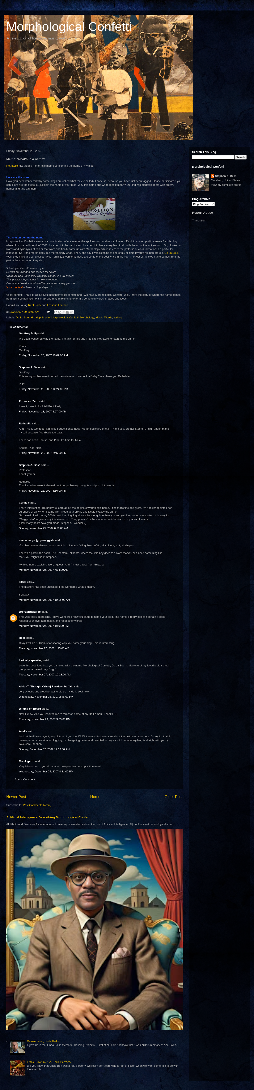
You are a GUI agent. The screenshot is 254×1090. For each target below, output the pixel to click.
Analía (23, 731)
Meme (46, 317)
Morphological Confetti (69, 27)
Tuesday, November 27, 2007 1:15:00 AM (44, 648)
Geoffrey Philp (28, 333)
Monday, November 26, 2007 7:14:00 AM (43, 569)
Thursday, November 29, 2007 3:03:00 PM (44, 719)
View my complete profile (226, 184)
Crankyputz (26, 761)
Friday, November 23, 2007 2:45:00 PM (43, 452)
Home (95, 797)
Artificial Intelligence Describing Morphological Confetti (48, 817)
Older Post (174, 797)
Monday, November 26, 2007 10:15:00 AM (44, 599)
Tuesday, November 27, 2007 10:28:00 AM (45, 674)
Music (99, 317)
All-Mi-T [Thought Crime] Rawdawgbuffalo (46, 686)
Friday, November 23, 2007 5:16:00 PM (43, 490)
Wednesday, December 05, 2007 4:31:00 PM (46, 771)
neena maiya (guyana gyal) (36, 540)
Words (108, 317)
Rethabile (12, 165)
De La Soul (171, 252)
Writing (118, 317)
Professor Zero (28, 401)
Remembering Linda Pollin (43, 1041)
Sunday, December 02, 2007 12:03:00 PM (44, 749)
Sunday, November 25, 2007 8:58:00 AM (43, 528)
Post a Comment (25, 779)
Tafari (22, 581)
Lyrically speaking (30, 660)
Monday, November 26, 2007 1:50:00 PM (44, 625)
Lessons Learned (57, 305)
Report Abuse (202, 212)
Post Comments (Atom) (37, 805)
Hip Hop (36, 317)
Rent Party (35, 305)
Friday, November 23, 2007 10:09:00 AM (43, 355)
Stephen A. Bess (29, 367)
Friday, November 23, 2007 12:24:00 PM (43, 389)
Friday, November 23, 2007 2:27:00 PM (43, 411)
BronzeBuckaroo (30, 611)
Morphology (87, 317)
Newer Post (16, 797)
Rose (22, 637)
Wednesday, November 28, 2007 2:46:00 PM (46, 696)
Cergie (23, 502)
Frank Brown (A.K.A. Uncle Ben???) (49, 1062)
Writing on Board (30, 708)
